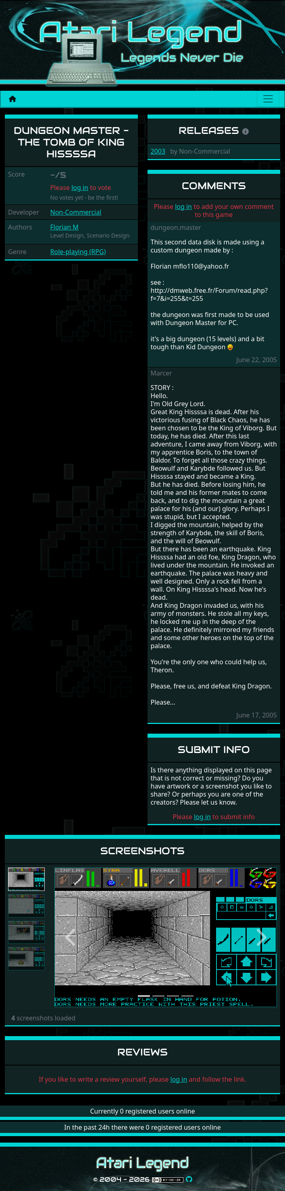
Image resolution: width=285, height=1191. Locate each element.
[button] (71, 937)
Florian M (64, 227)
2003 (158, 151)
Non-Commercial (76, 212)
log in (79, 187)
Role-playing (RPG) (78, 251)
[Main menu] (268, 99)
